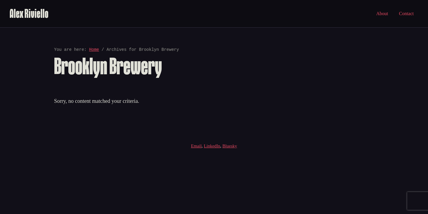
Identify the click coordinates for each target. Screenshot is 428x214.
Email (196, 146)
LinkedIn (212, 146)
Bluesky (229, 146)
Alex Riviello (29, 13)
